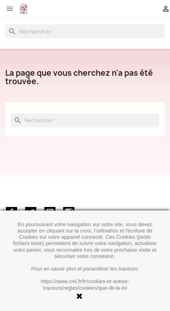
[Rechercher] (85, 31)
